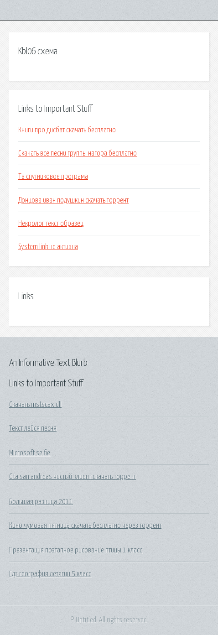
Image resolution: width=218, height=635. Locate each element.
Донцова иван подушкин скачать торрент (73, 200)
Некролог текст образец (50, 223)
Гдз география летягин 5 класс (50, 574)
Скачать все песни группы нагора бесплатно (77, 153)
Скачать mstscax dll (35, 404)
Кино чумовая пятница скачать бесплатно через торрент (85, 525)
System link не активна (48, 246)
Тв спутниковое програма (53, 176)
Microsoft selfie (29, 453)
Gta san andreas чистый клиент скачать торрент (72, 476)
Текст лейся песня (33, 428)
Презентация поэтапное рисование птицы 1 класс (75, 550)
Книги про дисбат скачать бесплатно (67, 130)
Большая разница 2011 (41, 501)
